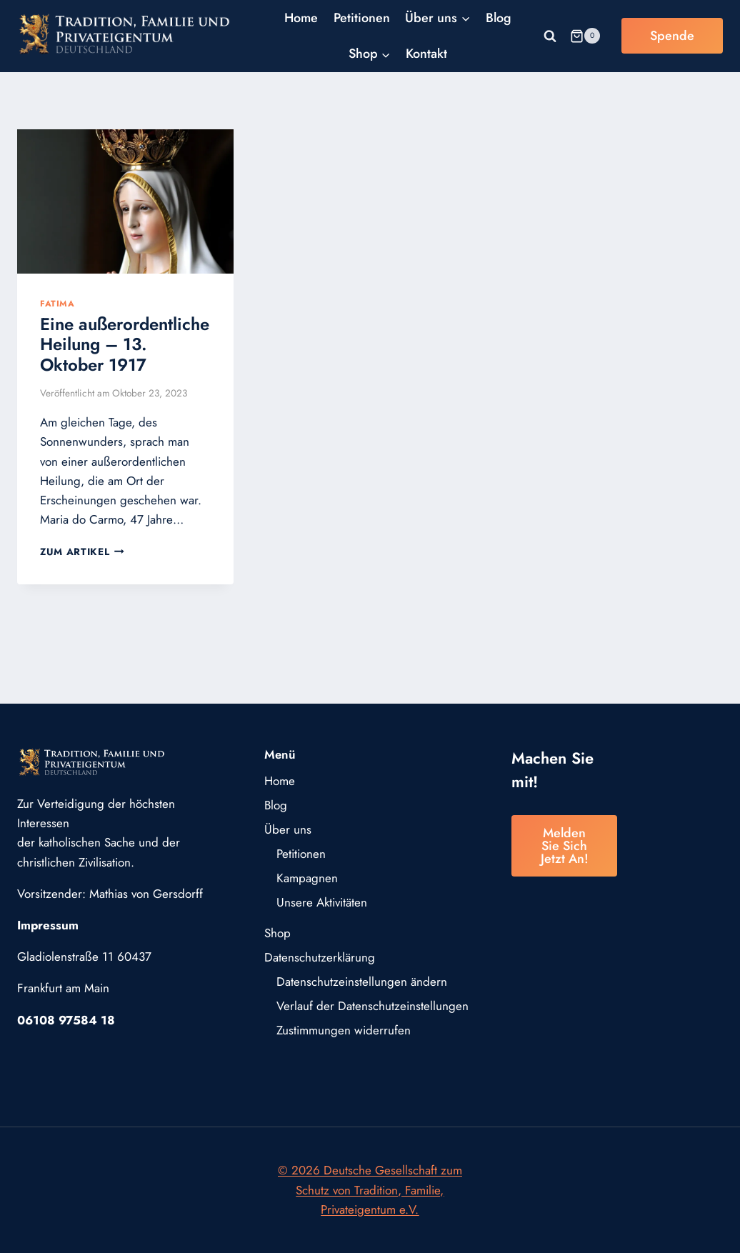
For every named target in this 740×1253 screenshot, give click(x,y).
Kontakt (426, 53)
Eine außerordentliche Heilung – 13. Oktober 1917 (124, 344)
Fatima (57, 303)
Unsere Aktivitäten (321, 902)
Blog (498, 18)
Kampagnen (307, 878)
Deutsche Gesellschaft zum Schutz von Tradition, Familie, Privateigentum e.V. (379, 1189)
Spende (672, 35)
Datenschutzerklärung (319, 957)
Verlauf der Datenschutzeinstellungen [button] (372, 1005)
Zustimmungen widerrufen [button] (343, 1030)
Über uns (287, 829)
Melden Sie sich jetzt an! (565, 846)
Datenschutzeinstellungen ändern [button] (361, 981)
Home (301, 18)
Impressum (48, 925)
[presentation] (125, 201)
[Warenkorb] (585, 36)
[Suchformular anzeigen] (550, 36)
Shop (277, 933)
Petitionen (362, 18)
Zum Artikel (82, 551)
